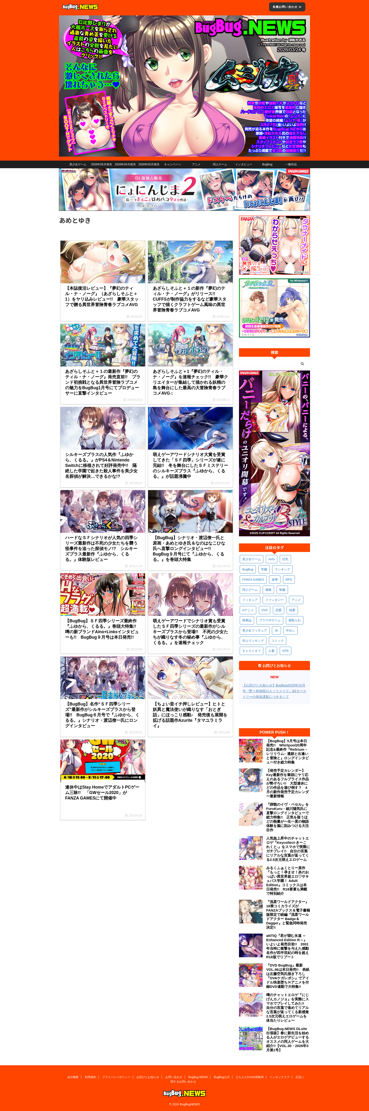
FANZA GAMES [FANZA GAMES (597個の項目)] (253, 579)
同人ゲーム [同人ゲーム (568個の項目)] (250, 590)
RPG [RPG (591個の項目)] (289, 579)
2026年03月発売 (148, 164)
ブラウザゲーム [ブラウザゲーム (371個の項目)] (270, 620)
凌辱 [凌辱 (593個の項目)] (275, 579)
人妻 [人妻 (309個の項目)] (271, 651)
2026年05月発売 (101, 164)
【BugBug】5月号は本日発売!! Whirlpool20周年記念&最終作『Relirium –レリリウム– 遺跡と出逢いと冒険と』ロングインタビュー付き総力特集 (287, 751)
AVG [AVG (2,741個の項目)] (271, 559)
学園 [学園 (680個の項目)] (264, 569)
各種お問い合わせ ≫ (287, 7)
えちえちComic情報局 (250, 1077)
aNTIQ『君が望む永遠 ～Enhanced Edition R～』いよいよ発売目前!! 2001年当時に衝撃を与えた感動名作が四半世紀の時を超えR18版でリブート (287, 946)
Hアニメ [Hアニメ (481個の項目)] (248, 610)
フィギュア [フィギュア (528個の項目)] (250, 600)
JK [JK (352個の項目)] (276, 630)
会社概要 (73, 1077)
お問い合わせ (173, 1077)
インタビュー (243, 164)
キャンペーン (172, 164)
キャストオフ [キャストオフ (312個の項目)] (251, 651)
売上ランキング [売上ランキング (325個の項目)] (253, 640)
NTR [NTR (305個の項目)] (285, 651)
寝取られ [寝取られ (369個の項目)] (294, 620)
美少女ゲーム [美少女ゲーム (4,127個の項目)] (251, 559)
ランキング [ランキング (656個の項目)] (282, 569)
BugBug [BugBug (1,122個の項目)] (247, 569)
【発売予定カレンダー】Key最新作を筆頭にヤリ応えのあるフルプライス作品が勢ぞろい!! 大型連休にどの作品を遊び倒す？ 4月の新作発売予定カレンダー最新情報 (287, 783)
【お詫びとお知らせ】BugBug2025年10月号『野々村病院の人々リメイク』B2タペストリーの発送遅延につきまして (274, 691)
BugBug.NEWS (198, 1077)
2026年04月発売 (125, 164)
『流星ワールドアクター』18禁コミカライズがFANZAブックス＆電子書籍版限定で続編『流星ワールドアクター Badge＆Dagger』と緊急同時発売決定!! (288, 914)
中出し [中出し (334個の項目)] (290, 630)
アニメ (196, 164)
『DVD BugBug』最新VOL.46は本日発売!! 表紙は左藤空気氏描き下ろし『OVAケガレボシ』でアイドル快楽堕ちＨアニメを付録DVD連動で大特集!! (287, 976)
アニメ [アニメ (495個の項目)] (296, 600)
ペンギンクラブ (279, 1077)
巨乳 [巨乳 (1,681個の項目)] (285, 559)
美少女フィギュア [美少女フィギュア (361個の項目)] (254, 630)
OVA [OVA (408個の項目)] (264, 610)
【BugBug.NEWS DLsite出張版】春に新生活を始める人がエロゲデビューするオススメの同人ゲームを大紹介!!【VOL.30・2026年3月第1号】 (287, 1039)
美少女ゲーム (77, 164)
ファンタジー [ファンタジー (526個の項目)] (274, 600)
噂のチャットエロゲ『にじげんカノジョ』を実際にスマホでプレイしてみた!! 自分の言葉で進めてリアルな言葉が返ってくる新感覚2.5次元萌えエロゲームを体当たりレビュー (287, 1007)
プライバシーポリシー (116, 1077)
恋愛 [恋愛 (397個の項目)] (278, 610)
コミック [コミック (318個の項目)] (277, 640)
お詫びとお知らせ (147, 1077)
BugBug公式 (222, 1077)
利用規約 (90, 1077)
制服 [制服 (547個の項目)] (282, 590)
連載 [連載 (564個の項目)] (268, 590)
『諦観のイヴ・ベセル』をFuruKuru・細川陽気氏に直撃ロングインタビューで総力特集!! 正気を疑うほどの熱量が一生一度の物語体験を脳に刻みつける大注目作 (287, 817)
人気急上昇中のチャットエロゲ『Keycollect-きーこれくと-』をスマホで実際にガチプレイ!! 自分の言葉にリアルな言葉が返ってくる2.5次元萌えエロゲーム (288, 849)
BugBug (267, 164)
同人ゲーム (220, 164)
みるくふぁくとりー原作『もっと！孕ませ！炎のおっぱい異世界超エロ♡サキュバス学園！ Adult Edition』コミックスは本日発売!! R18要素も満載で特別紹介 (287, 880)
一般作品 (291, 164)
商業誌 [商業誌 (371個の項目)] (247, 620)
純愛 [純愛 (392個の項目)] (292, 610)
